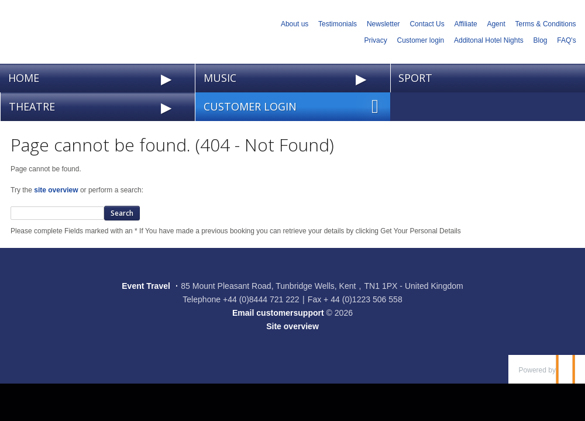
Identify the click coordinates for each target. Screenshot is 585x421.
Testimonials (337, 24)
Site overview (292, 326)
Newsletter (383, 24)
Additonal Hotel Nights (489, 40)
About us (294, 24)
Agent (496, 24)
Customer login (421, 40)
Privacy (375, 40)
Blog (541, 40)
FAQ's (566, 40)
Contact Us (427, 24)
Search (122, 213)
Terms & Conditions (545, 24)
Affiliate (466, 24)
